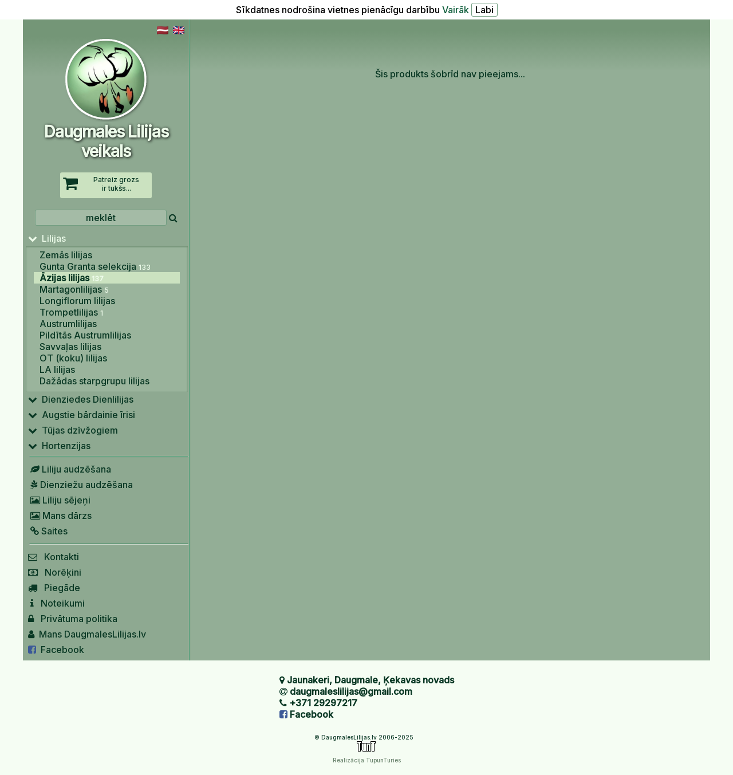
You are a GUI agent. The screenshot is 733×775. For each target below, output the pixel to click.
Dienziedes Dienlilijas (80, 399)
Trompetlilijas (71, 312)
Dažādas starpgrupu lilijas (94, 381)
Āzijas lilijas (72, 278)
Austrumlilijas (68, 323)
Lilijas (47, 238)
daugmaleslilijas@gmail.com (351, 691)
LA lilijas (57, 369)
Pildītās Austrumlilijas (85, 335)
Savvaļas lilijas (70, 346)
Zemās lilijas (66, 255)
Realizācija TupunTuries (367, 760)
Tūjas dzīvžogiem (73, 430)
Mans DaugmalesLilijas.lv (87, 634)
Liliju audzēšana (69, 469)
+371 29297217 (323, 703)
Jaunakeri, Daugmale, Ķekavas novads (370, 680)
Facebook (56, 649)
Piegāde (54, 587)
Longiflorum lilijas (77, 300)
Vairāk (455, 9)
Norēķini (54, 572)
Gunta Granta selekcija (95, 266)
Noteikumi (56, 603)
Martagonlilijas (74, 289)
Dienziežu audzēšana (80, 484)
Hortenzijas (59, 445)
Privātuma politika (72, 618)
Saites (48, 531)
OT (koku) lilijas (73, 358)
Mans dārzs (60, 515)
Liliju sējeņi (59, 500)
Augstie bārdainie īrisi (81, 414)
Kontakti (53, 556)
